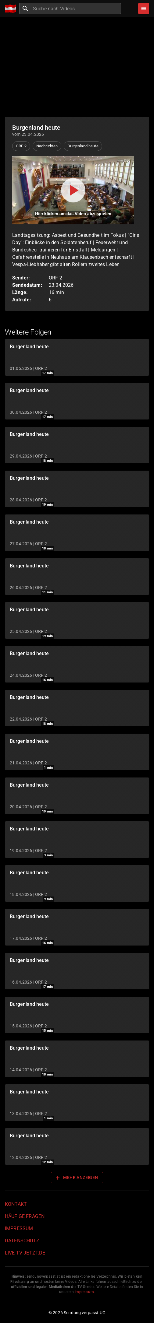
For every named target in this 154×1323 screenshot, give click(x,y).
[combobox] (76, 8)
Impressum (19, 1228)
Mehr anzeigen (76, 1178)
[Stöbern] (143, 8)
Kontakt (16, 1204)
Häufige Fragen (25, 1216)
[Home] (12, 9)
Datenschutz (22, 1241)
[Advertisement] (77, 67)
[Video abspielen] (73, 190)
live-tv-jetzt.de (25, 1253)
